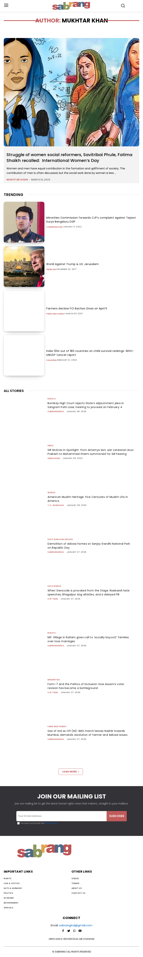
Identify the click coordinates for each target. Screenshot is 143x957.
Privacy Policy (50, 823)
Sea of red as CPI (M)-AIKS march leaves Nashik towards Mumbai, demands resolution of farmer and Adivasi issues (87, 733)
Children (51, 360)
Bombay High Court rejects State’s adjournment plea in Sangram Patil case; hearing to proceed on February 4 (86, 405)
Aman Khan (54, 458)
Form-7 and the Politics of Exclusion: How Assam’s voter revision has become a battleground (86, 686)
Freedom (51, 269)
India (51, 445)
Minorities (54, 679)
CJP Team (53, 598)
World (51, 492)
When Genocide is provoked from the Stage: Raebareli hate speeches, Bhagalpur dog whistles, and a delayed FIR (89, 592)
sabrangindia (56, 411)
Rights (52, 398)
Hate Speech (54, 586)
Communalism (54, 227)
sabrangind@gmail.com (75, 925)
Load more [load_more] (70, 771)
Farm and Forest (56, 314)
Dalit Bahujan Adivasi (60, 539)
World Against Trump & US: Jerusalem (72, 264)
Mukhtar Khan (17, 179)
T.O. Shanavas (56, 505)
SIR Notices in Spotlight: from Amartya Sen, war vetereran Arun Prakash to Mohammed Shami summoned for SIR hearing (91, 452)
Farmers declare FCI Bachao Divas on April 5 (76, 308)
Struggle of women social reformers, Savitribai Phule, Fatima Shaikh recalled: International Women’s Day (69, 157)
